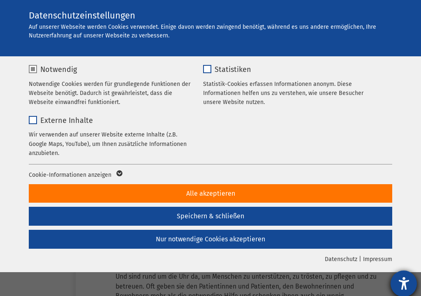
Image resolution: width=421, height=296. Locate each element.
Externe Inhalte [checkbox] (66, 120)
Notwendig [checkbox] (58, 69)
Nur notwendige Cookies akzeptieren (210, 239)
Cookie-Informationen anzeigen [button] (75, 175)
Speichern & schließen (210, 216)
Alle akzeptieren (210, 193)
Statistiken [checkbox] (233, 69)
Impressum (377, 259)
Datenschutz (341, 259)
